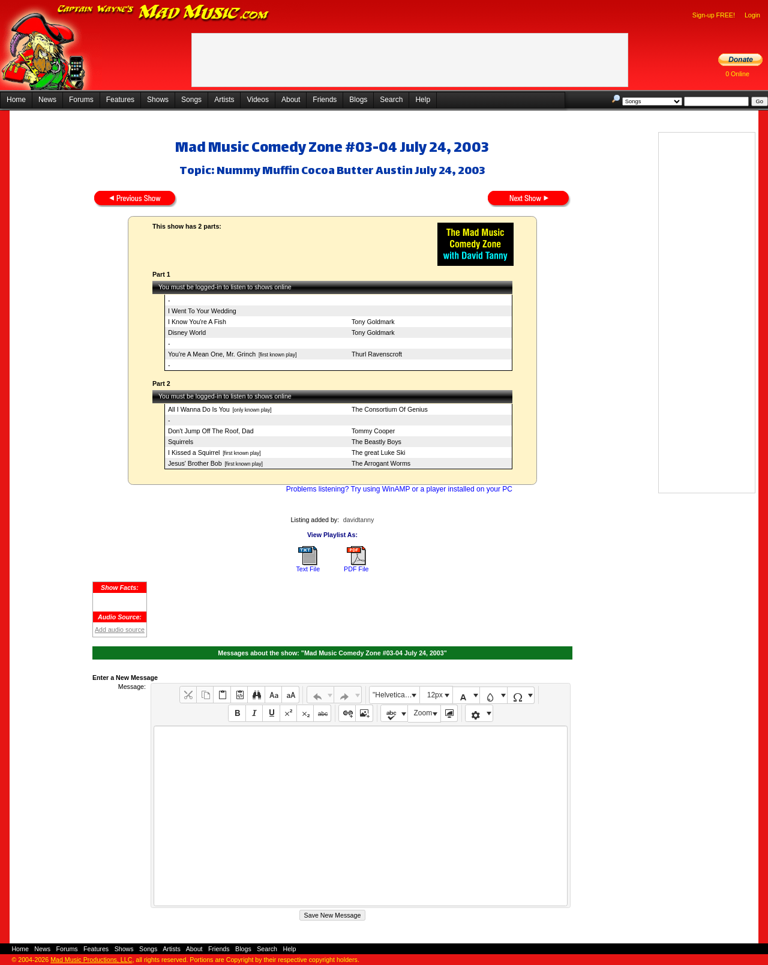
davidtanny (358, 519)
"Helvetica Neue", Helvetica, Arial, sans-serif (396, 695)
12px (435, 695)
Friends (325, 99)
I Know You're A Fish (197, 321)
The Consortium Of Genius (390, 409)
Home (16, 99)
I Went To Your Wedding (202, 310)
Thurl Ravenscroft (377, 354)
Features (120, 99)
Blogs (358, 99)
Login (752, 15)
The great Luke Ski (378, 452)
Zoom (423, 713)
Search (391, 99)
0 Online (737, 73)
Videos (257, 99)
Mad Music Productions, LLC (91, 959)
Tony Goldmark (373, 321)
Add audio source (120, 629)
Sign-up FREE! (713, 15)
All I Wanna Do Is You (199, 409)
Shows (158, 99)
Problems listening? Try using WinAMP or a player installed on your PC (399, 489)
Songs (191, 99)
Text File (308, 569)
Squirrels (180, 441)
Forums (81, 99)
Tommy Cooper (373, 430)
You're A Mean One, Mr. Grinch (212, 354)
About (290, 99)
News (47, 99)
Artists (224, 99)
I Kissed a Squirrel (194, 452)
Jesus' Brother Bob (195, 463)
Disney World (187, 332)
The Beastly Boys (376, 441)
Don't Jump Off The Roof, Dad (211, 430)
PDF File (356, 569)
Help (422, 99)
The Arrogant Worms (381, 463)
